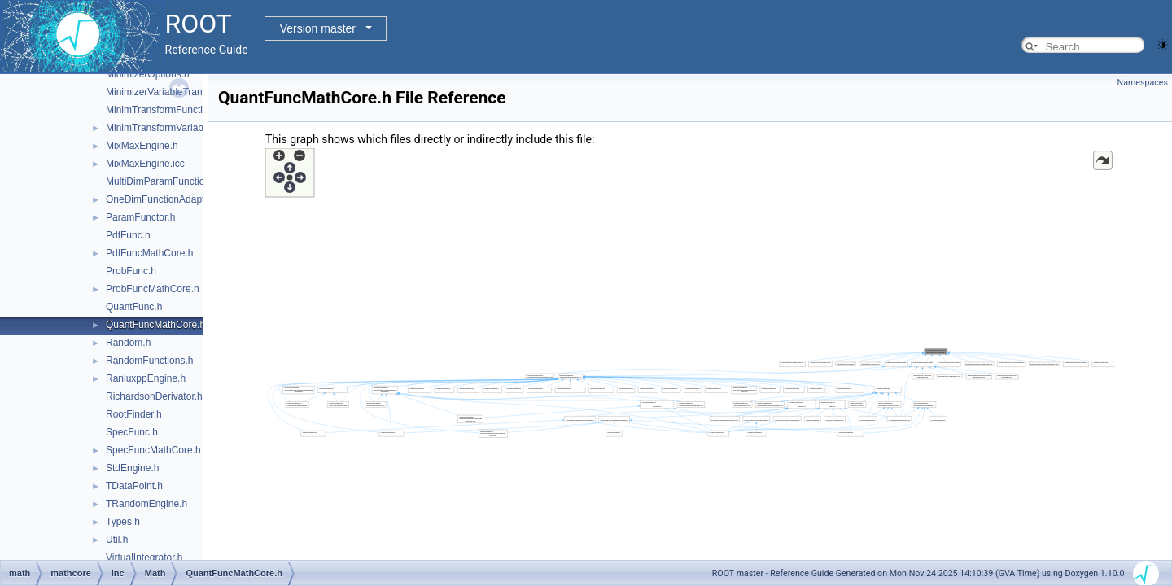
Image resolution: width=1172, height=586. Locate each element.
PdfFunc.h (128, 235)
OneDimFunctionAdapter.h (163, 199)
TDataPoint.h (134, 486)
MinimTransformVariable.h (162, 127)
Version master (318, 28)
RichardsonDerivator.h (154, 396)
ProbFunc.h (131, 271)
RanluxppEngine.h (146, 378)
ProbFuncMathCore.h (152, 289)
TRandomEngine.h (146, 503)
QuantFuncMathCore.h (155, 324)
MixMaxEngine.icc (145, 163)
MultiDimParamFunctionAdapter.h (178, 181)
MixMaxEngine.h (142, 145)
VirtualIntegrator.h (144, 557)
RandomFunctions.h (149, 360)
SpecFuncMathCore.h (153, 450)
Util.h (117, 539)
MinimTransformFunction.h (163, 110)
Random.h (128, 342)
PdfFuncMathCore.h (149, 253)
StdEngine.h (132, 468)
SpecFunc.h (132, 432)
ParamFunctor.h (140, 217)
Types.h (123, 521)
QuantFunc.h (134, 307)
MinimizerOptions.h (148, 74)
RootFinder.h (134, 414)
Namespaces (1142, 82)
